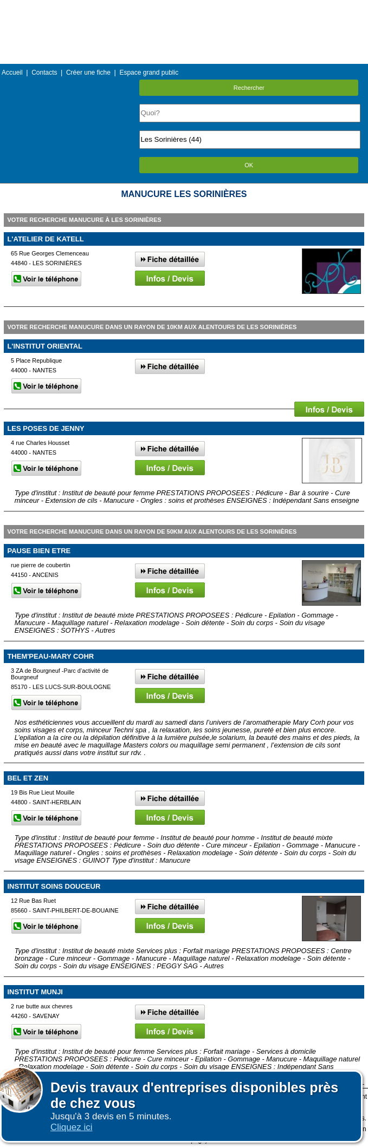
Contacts (44, 72)
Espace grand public (148, 72)
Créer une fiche (88, 72)
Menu (183, 8)
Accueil (12, 72)
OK (248, 165)
